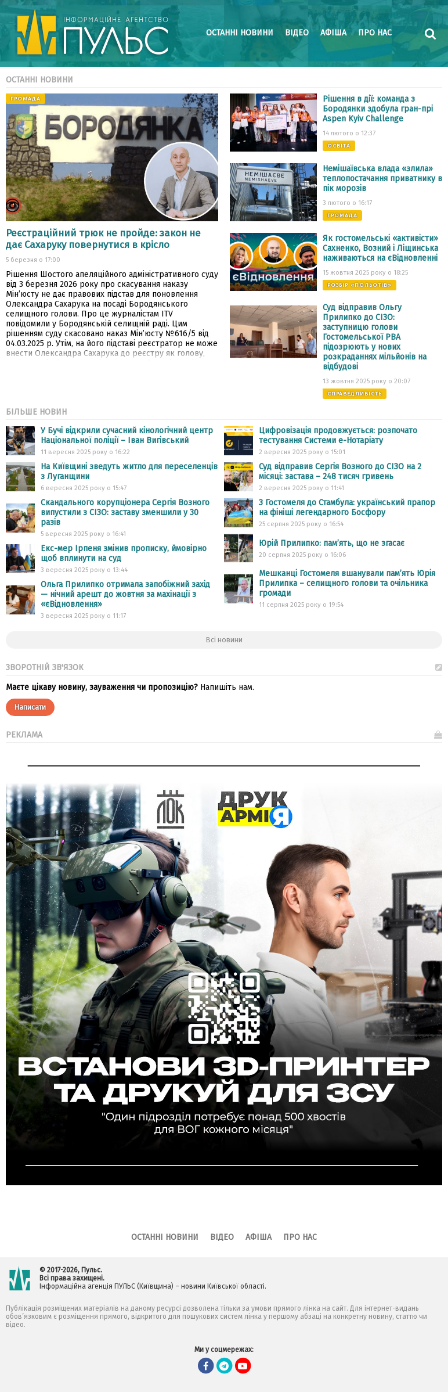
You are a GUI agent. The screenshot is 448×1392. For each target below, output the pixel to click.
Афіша (333, 33)
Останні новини (239, 33)
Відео (297, 33)
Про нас (375, 33)
